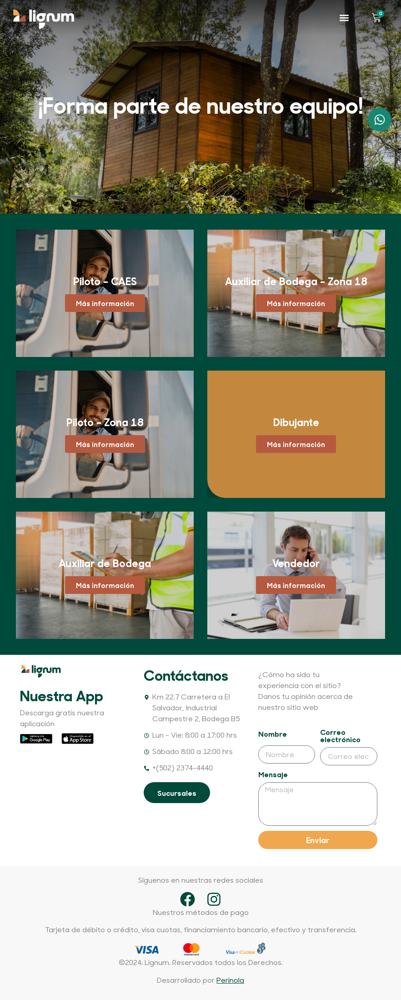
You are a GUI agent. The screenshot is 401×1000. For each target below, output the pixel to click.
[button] (344, 17)
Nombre (272, 734)
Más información (105, 303)
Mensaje (273, 774)
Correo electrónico (340, 736)
